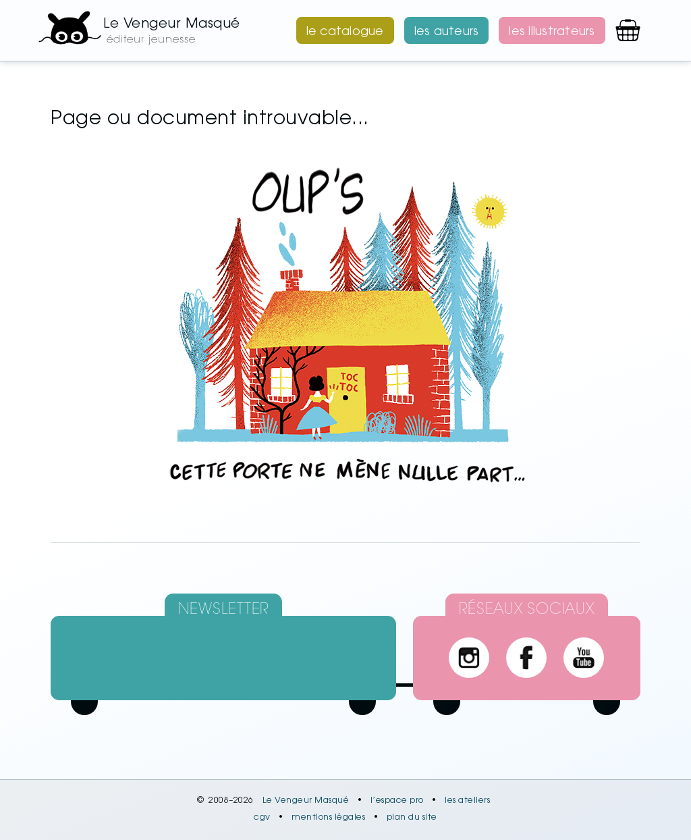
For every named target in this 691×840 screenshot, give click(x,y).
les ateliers (467, 801)
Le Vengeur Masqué (306, 801)
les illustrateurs (552, 32)
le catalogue (345, 32)
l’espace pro (397, 801)
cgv (262, 818)
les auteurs (446, 32)
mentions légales (328, 818)
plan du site (412, 818)
